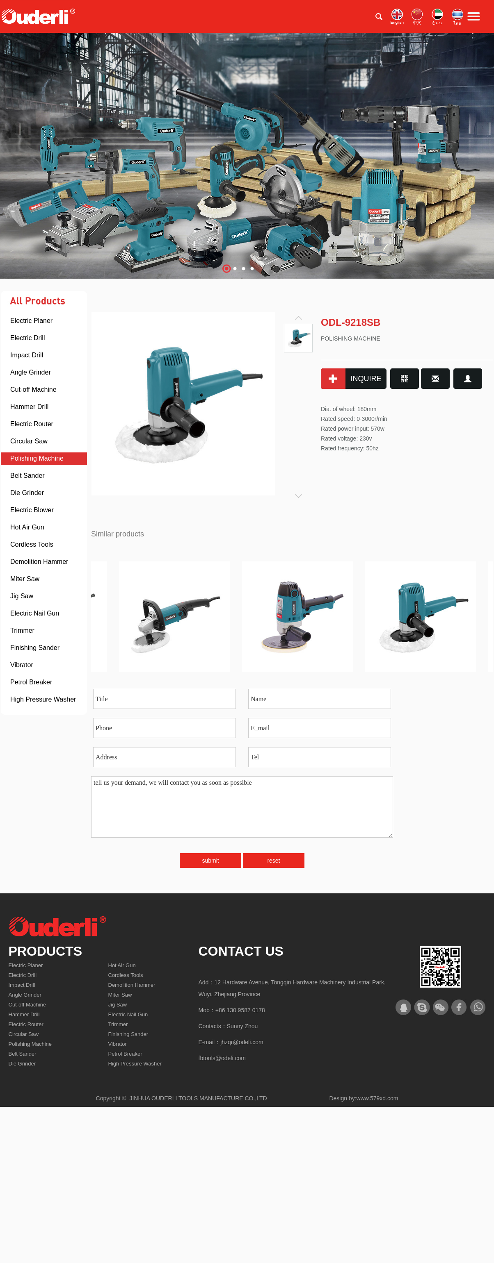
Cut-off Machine (33, 389)
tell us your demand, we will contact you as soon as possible (242, 807)
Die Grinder (27, 492)
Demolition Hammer (39, 561)
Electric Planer (31, 320)
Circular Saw (29, 441)
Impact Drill (26, 355)
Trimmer (22, 630)
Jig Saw (21, 596)
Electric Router (31, 423)
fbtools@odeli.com (222, 1058)
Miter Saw (24, 578)
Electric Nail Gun (34, 613)
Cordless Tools (31, 544)
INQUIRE (351, 378)
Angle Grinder (30, 372)
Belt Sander (27, 475)
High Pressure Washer (43, 699)
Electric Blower (32, 510)
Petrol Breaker (31, 682)
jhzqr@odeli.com (241, 1042)
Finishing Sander (34, 647)
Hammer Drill (29, 406)
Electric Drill (27, 337)
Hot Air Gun (27, 527)
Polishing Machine (37, 458)
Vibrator (21, 664)
